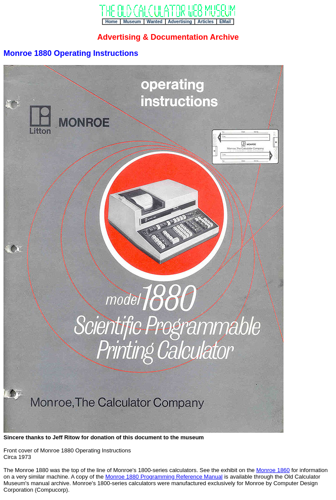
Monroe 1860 (273, 470)
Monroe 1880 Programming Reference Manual (164, 476)
